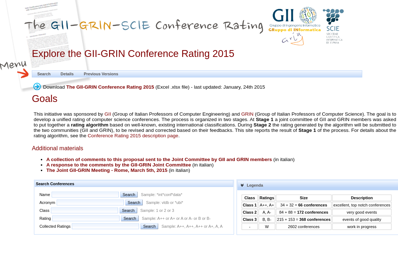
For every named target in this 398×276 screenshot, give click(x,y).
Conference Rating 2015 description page (133, 135)
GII (107, 114)
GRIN (247, 114)
